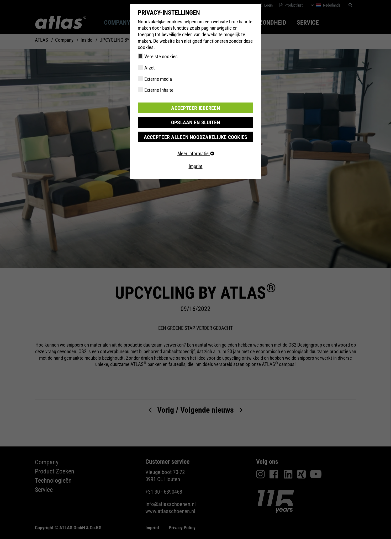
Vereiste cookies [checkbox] (161, 56)
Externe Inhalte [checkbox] (158, 90)
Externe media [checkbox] (158, 79)
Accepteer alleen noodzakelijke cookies (195, 136)
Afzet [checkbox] (149, 68)
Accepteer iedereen (195, 108)
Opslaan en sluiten (196, 122)
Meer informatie (195, 153)
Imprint (196, 166)
